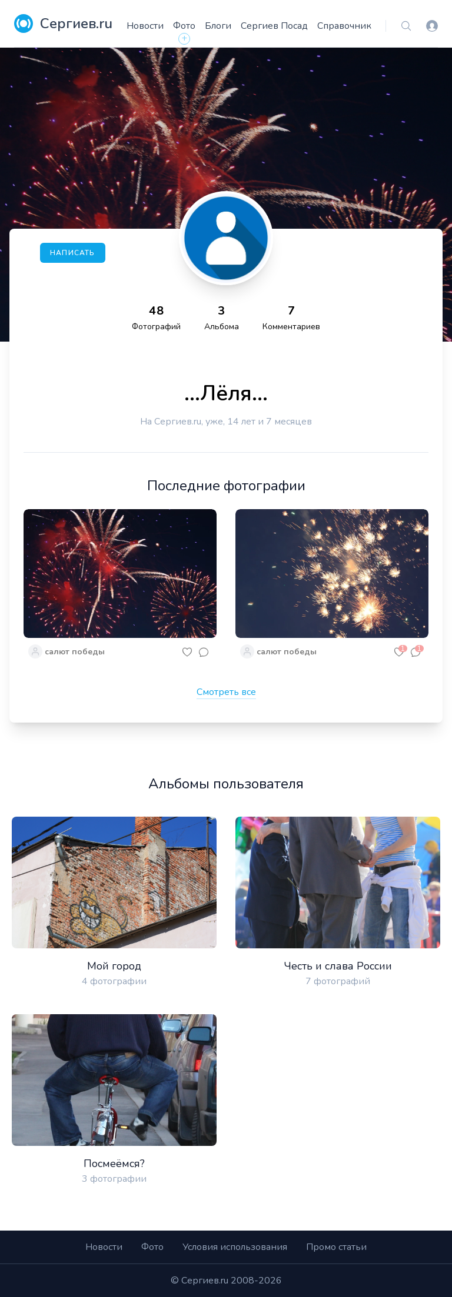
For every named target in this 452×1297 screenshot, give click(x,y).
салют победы (75, 651)
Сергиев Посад (274, 25)
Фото (184, 25)
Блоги (218, 25)
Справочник (344, 25)
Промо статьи (336, 1247)
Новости (145, 25)
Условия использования (234, 1247)
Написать (72, 253)
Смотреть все (226, 692)
